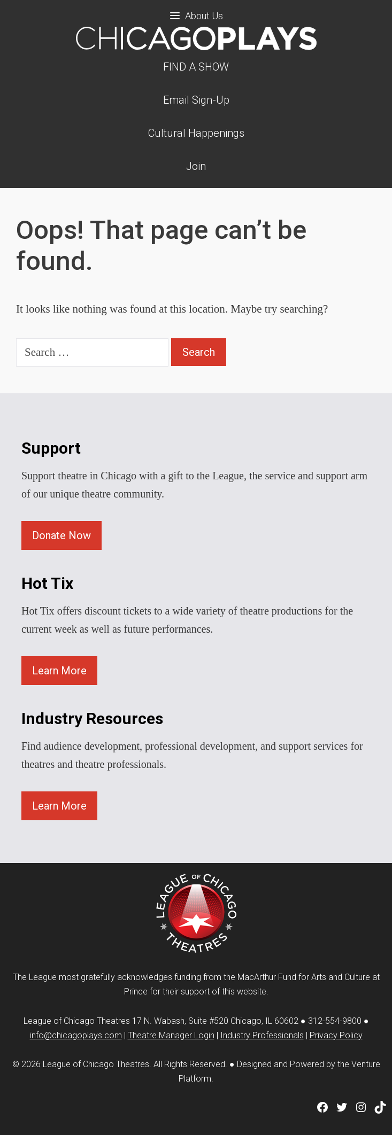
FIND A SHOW (196, 66)
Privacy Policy (336, 1035)
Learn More (59, 670)
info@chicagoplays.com (76, 1035)
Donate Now (61, 535)
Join (196, 166)
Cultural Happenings (196, 133)
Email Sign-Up (196, 100)
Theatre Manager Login (171, 1035)
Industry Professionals (262, 1035)
